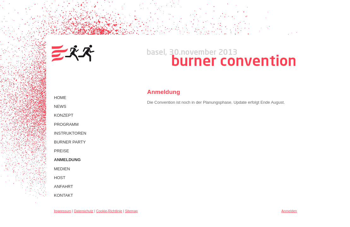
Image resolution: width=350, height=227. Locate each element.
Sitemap (131, 211)
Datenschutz (83, 211)
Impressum (62, 211)
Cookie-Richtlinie (109, 211)
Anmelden (289, 211)
